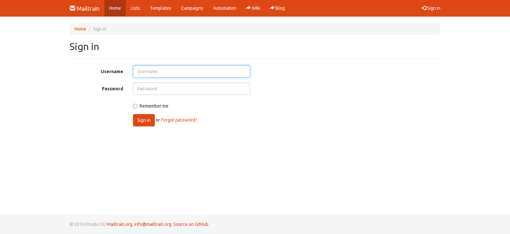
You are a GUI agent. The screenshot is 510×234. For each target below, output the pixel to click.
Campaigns (192, 8)
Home (117, 8)
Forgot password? (179, 120)
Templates (160, 8)
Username (112, 71)
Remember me (150, 106)
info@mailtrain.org (152, 224)
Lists (135, 8)
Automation (224, 8)
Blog (277, 8)
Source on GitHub (190, 224)
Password (112, 88)
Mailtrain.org (119, 224)
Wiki (253, 8)
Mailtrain (85, 8)
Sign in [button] (431, 8)
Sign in (144, 120)
